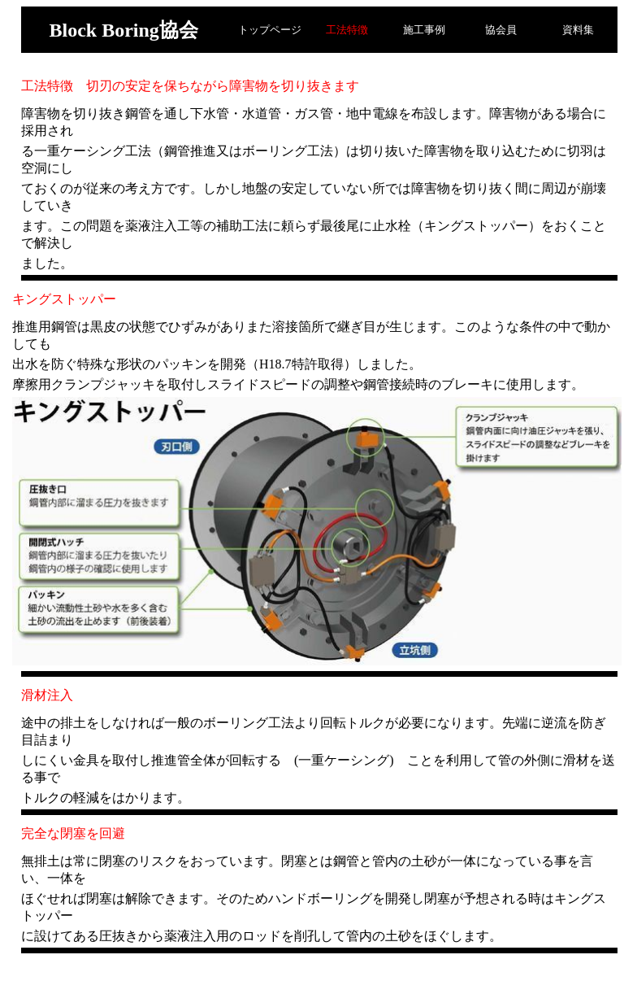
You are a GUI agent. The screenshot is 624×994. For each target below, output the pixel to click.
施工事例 (424, 30)
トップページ (269, 30)
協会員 (501, 30)
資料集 (578, 30)
